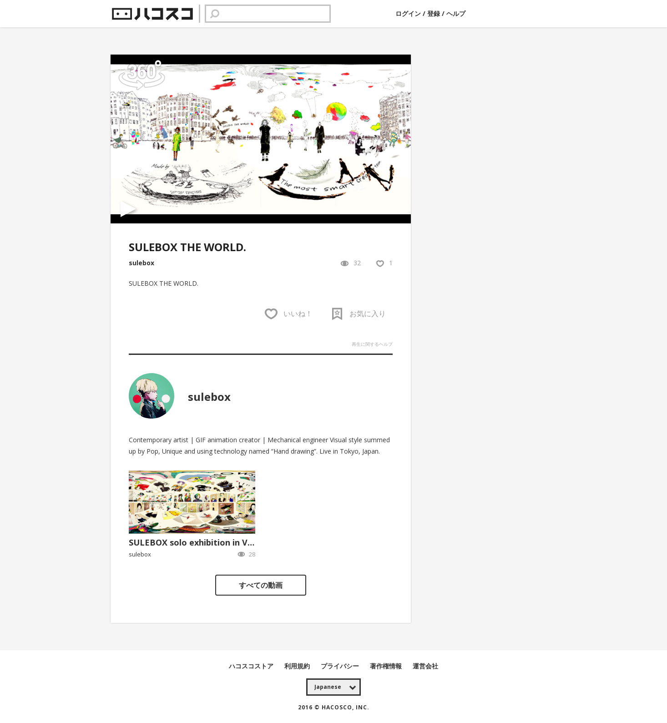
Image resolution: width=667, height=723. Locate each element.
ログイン (409, 13)
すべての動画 (261, 585)
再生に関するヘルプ (372, 344)
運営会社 (425, 666)
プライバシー (341, 666)
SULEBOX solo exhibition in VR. (192, 542)
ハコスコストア (252, 666)
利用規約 (298, 666)
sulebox (141, 262)
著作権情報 (387, 666)
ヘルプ (455, 13)
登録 (433, 13)
